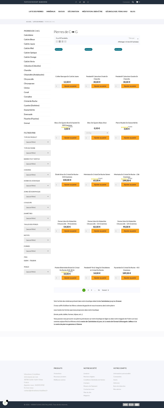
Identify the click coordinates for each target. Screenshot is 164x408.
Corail (26, 92)
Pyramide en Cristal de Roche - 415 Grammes (126, 269)
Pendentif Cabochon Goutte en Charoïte (127, 77)
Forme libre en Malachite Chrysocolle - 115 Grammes (97, 222)
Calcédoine (28, 35)
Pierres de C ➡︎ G (32, 31)
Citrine (27, 88)
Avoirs (115, 380)
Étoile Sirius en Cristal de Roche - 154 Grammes (67, 175)
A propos (87, 383)
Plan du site (87, 392)
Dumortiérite (29, 110)
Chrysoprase (29, 83)
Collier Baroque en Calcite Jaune (67, 76)
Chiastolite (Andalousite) (34, 74)
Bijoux (61, 11)
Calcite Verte (29, 61)
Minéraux (51, 11)
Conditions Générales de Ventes (94, 380)
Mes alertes (117, 389)
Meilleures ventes (59, 380)
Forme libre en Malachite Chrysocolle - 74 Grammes (67, 222)
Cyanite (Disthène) (31, 105)
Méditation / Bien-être (92, 11)
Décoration (73, 11)
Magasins (87, 395)
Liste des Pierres (36, 11)
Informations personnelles (122, 373)
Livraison (86, 373)
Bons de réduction (119, 386)
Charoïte (27, 70)
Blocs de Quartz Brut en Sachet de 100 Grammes (67, 124)
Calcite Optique (30, 52)
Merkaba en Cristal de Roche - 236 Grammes (126, 175)
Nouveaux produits (60, 377)
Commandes (117, 377)
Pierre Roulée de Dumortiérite (127, 123)
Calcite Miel (29, 48)
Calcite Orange (30, 57)
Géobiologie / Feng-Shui (116, 11)
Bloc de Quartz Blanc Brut (96, 123)
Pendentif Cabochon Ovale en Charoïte (97, 77)
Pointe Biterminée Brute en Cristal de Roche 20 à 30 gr (67, 269)
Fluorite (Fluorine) (31, 118)
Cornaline (28, 96)
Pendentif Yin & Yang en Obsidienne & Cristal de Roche (97, 269)
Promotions (57, 373)
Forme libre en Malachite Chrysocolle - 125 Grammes (127, 222)
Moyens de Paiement (90, 386)
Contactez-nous (89, 389)
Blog (132, 11)
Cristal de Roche (30, 101)
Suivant (106, 290)
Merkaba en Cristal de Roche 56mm (97, 174)
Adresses (116, 383)
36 (99, 290)
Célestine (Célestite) (32, 66)
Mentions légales (89, 377)
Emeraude (28, 114)
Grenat (27, 123)
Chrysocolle (29, 79)
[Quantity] (58, 86)
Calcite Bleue (29, 39)
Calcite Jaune (29, 44)
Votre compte (120, 368)
